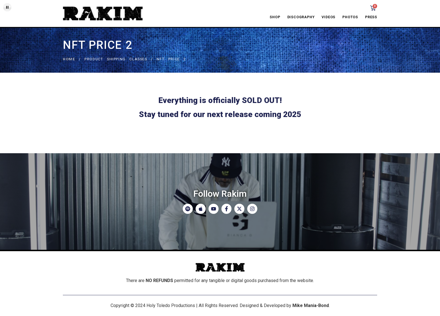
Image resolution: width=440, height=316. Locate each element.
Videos (328, 17)
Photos (350, 17)
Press (371, 17)
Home (69, 59)
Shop (275, 17)
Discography (301, 17)
